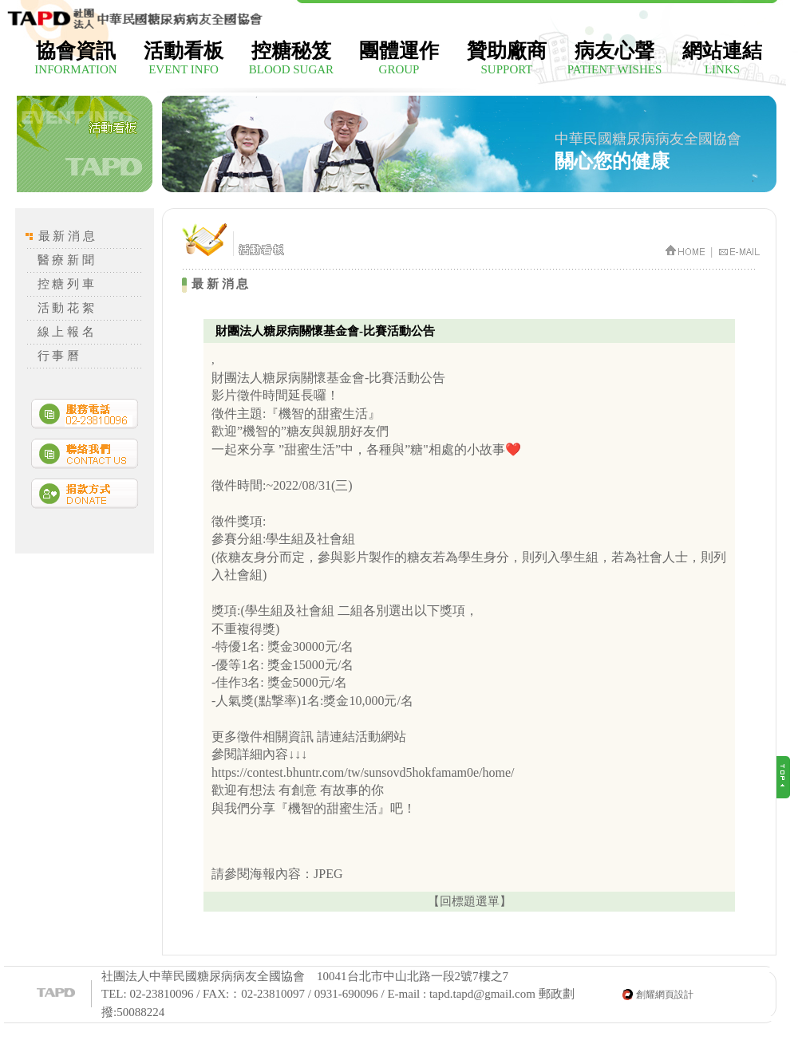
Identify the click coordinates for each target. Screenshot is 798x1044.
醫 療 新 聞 (66, 260)
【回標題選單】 (470, 901)
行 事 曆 (59, 355)
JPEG (328, 874)
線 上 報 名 (66, 331)
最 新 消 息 (66, 236)
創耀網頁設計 (664, 994)
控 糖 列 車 (66, 284)
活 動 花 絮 (66, 307)
